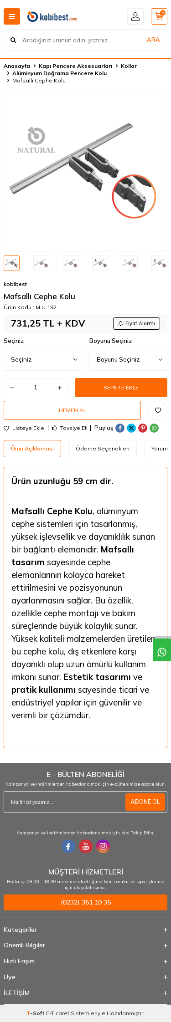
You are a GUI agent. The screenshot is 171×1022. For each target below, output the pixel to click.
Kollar (129, 65)
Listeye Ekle (24, 428)
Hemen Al (72, 410)
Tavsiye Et (69, 428)
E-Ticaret (57, 1013)
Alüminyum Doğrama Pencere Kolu (59, 73)
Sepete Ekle (121, 387)
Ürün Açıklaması (32, 448)
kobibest (15, 284)
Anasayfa (17, 65)
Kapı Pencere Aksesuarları (75, 65)
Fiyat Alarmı (136, 323)
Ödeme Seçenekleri (103, 448)
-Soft (36, 1013)
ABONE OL (145, 801)
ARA (153, 39)
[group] (85, 169)
